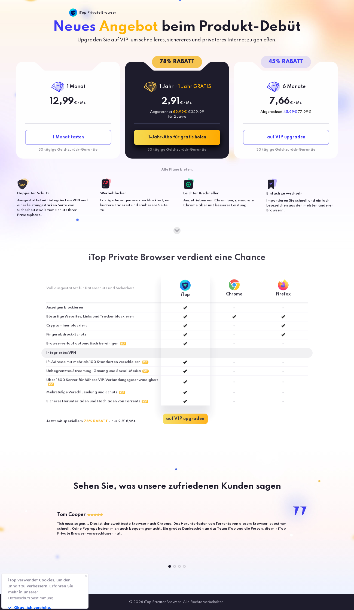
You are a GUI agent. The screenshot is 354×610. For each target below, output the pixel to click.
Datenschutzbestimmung (30, 598)
